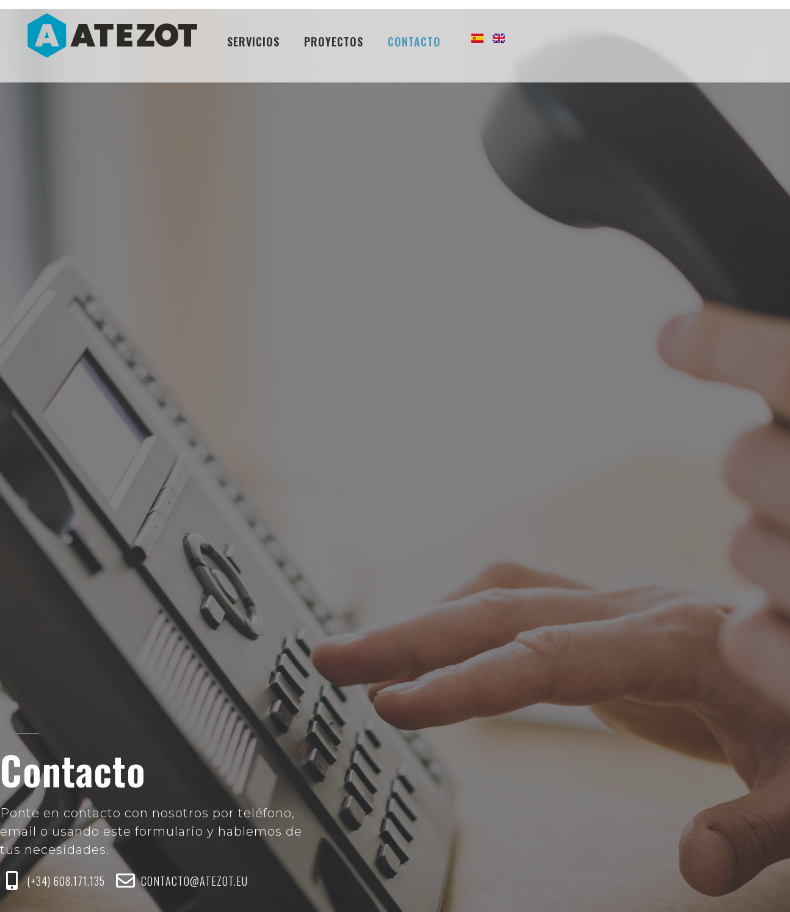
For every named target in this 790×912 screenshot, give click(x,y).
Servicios (253, 41)
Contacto (414, 41)
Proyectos (333, 41)
